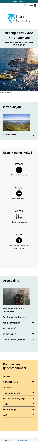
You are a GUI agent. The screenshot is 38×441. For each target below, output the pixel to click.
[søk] (25, 5)
